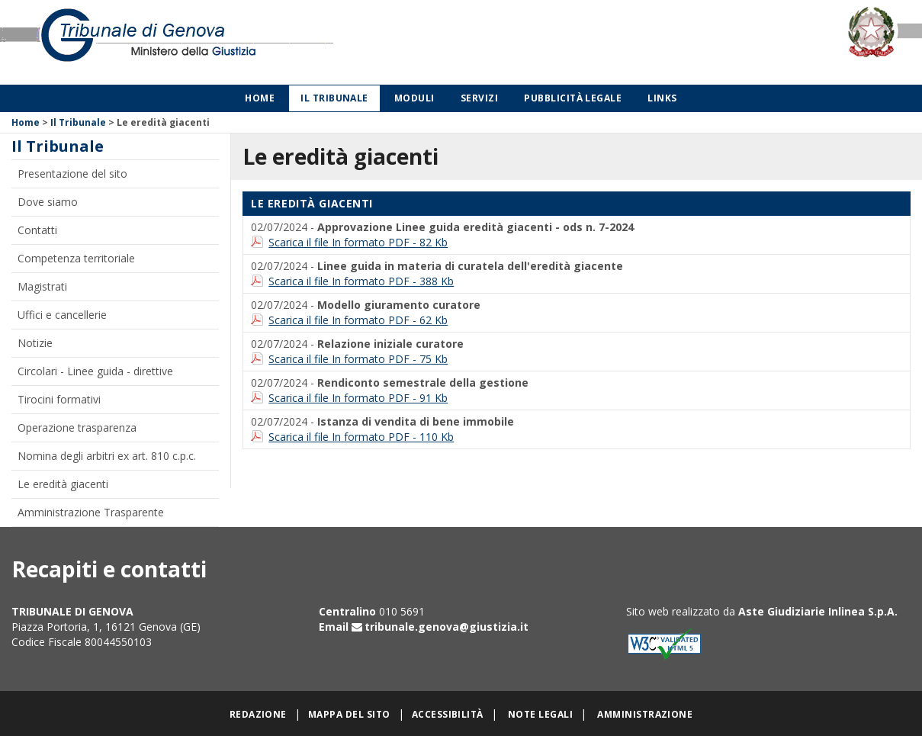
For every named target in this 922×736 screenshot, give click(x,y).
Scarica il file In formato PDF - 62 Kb (358, 320)
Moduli (414, 98)
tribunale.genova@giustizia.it (446, 626)
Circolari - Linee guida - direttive (95, 371)
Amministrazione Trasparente (91, 512)
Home (260, 98)
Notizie (35, 343)
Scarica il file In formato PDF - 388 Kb (361, 281)
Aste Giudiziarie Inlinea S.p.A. (818, 611)
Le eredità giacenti (63, 484)
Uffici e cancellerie (62, 314)
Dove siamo (48, 201)
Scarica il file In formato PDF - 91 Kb (358, 397)
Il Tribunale (334, 98)
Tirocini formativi (59, 399)
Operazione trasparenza (77, 427)
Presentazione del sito (72, 173)
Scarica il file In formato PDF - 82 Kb (358, 242)
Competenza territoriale (76, 258)
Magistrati (42, 286)
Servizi (479, 98)
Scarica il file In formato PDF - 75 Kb (358, 359)
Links (661, 98)
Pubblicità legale (573, 98)
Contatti (37, 230)
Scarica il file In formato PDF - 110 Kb (361, 436)
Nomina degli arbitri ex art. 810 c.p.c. (107, 455)
